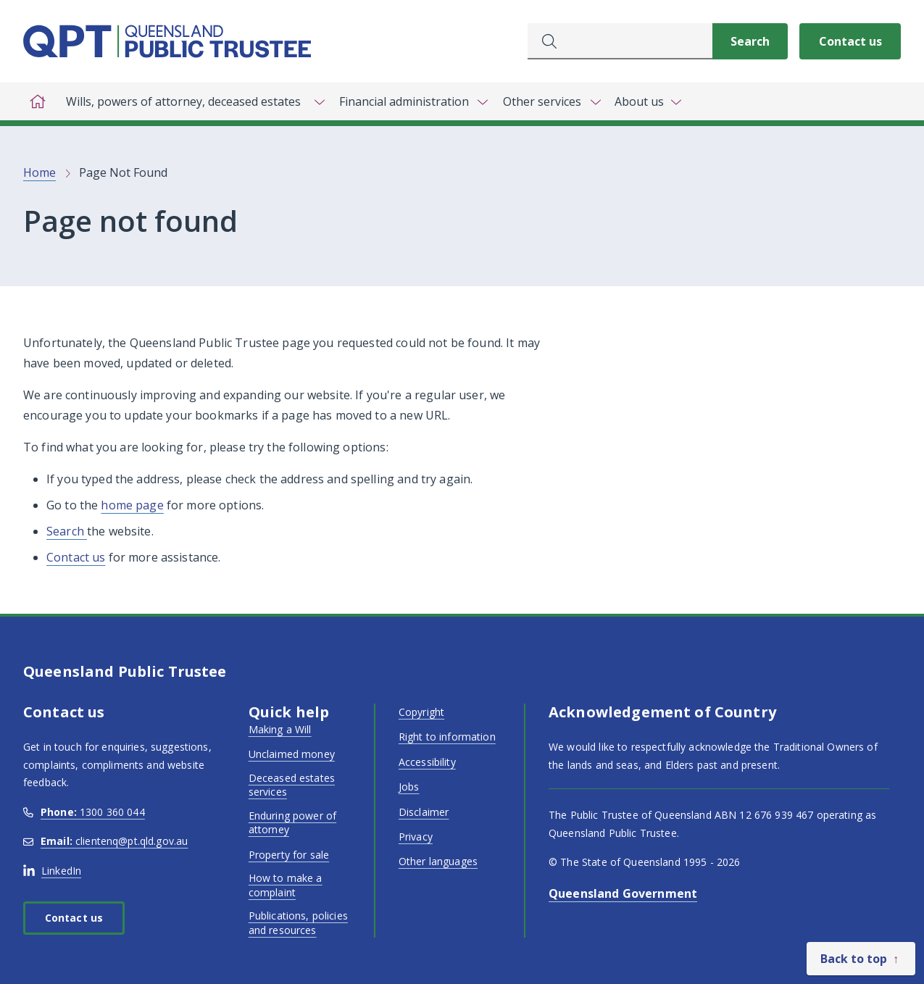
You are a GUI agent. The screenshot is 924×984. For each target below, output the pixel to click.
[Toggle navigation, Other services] (550, 101)
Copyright (421, 712)
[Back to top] (861, 958)
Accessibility (427, 762)
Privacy (416, 836)
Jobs (409, 786)
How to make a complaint (285, 885)
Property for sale (289, 855)
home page (132, 505)
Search (66, 531)
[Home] (37, 101)
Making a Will (280, 729)
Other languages (438, 861)
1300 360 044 (84, 812)
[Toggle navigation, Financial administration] (412, 101)
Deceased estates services (292, 785)
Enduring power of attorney (292, 823)
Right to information (447, 736)
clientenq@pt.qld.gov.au (105, 841)
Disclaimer (424, 812)
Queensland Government (623, 893)
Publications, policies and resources (298, 923)
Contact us (850, 41)
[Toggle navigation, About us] (647, 101)
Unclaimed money (292, 754)
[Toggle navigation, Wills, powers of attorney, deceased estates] (191, 101)
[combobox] (620, 41)
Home (39, 172)
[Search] (750, 41)
